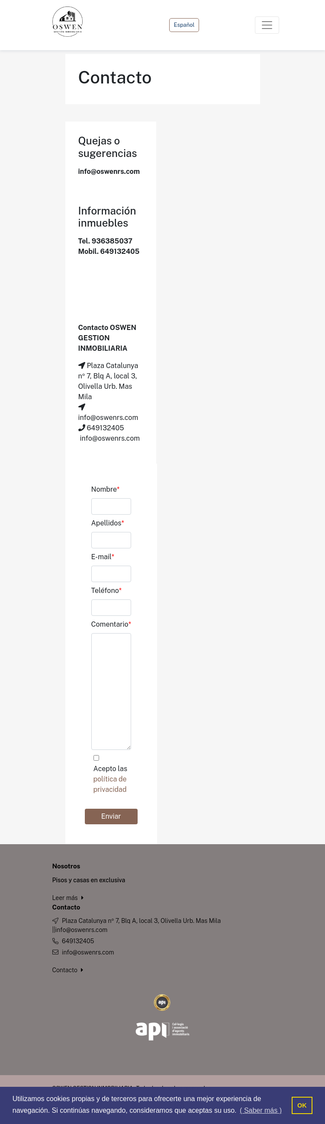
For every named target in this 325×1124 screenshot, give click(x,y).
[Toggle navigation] (267, 25)
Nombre (105, 489)
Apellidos (107, 523)
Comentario (111, 624)
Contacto (68, 970)
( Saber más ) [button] (261, 1110)
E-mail (103, 557)
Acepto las (110, 779)
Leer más (68, 897)
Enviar (111, 816)
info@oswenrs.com (88, 952)
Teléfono (106, 590)
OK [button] (302, 1105)
